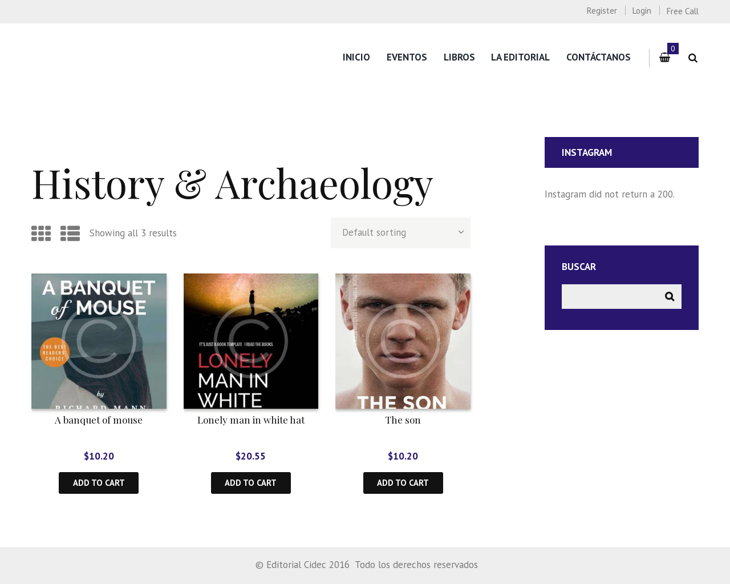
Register (602, 10)
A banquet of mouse (99, 419)
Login (641, 10)
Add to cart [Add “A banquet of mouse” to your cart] (99, 482)
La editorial (520, 57)
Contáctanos (598, 57)
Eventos (407, 57)
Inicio (356, 57)
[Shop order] (401, 233)
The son (403, 419)
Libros (459, 57)
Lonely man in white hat (251, 419)
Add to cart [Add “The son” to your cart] (403, 482)
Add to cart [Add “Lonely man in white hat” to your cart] (251, 482)
